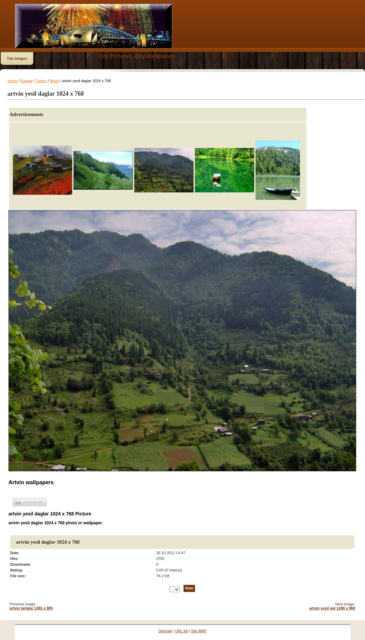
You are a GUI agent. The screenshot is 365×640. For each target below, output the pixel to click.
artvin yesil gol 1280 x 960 (332, 608)
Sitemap (165, 631)
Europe (27, 81)
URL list (181, 631)
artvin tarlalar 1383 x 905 (31, 608)
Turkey (41, 81)
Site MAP (199, 631)
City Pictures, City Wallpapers (137, 56)
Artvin (54, 81)
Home (12, 81)
